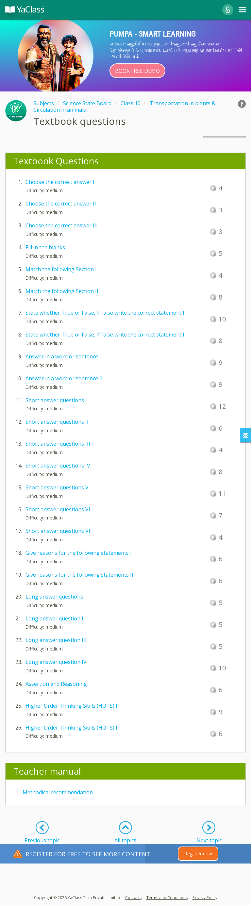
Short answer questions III (57, 443)
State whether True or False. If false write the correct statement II (105, 334)
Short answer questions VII (58, 531)
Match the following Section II (61, 291)
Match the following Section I (61, 269)
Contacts (133, 897)
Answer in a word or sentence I (63, 356)
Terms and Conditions (167, 897)
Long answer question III (56, 640)
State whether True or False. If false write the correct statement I (104, 312)
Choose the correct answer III (61, 225)
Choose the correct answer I (59, 182)
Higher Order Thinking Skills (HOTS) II (72, 727)
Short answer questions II (57, 421)
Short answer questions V (57, 487)
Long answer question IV (56, 662)
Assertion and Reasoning (56, 683)
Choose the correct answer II (60, 203)
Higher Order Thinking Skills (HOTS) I (71, 705)
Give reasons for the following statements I (78, 552)
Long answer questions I (55, 596)
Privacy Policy (204, 897)
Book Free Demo (137, 70)
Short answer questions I (56, 400)
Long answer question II (55, 618)
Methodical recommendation (58, 792)
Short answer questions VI (57, 509)
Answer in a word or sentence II (64, 378)
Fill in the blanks (45, 247)
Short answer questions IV (57, 465)
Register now (198, 853)
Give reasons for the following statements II (79, 574)
